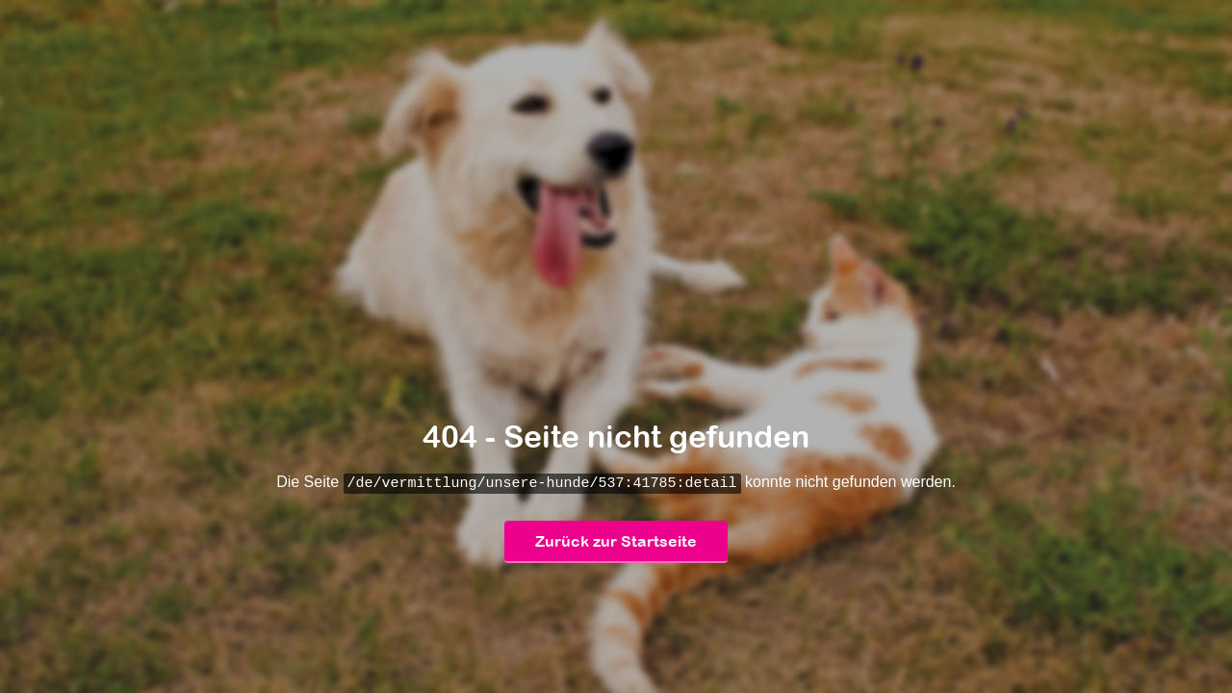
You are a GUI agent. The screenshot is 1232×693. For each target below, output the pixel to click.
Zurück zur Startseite (616, 542)
